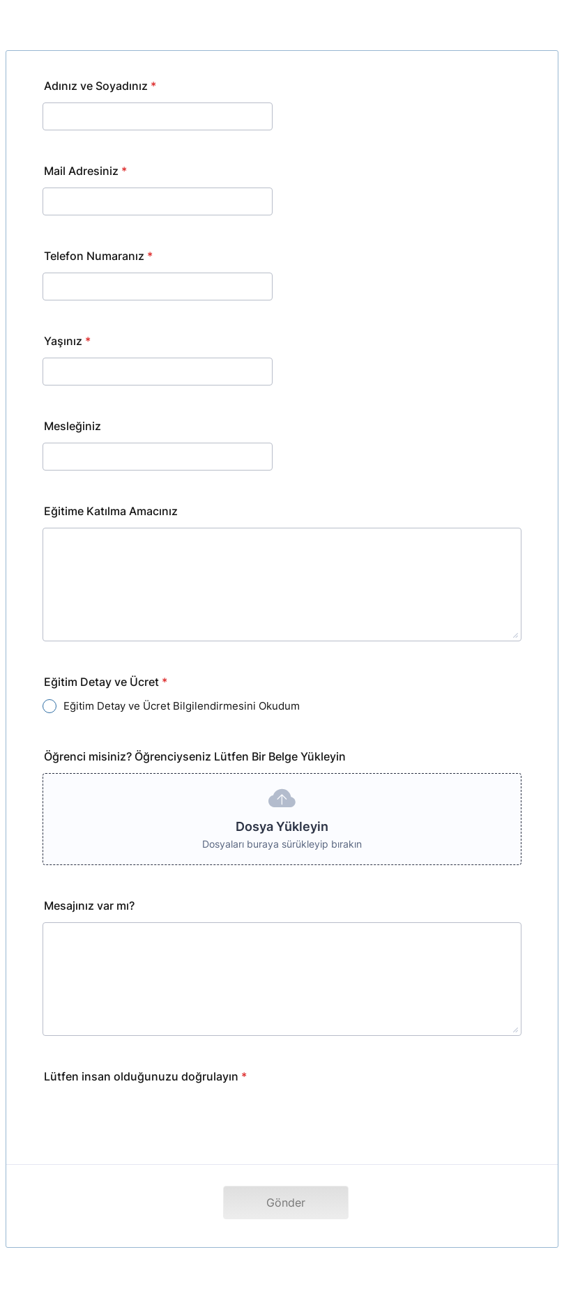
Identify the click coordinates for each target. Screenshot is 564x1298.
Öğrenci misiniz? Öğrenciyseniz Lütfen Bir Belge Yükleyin (195, 756)
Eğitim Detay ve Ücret (105, 682)
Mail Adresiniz (85, 171)
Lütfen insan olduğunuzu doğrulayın (145, 1076)
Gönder (285, 1202)
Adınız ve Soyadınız (100, 86)
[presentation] (148, 1120)
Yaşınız (67, 341)
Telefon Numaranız (98, 256)
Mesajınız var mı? (89, 906)
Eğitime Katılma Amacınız (111, 511)
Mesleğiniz (72, 426)
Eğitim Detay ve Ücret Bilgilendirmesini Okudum (181, 705)
